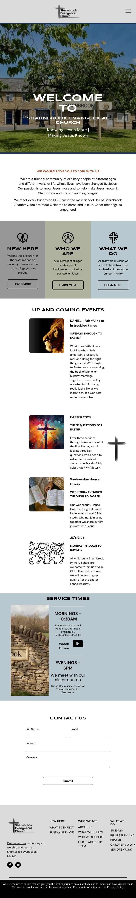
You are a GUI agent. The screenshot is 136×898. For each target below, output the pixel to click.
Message (31, 757)
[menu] (128, 11)
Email (74, 729)
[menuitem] (62, 827)
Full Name (32, 729)
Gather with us (16, 843)
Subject (31, 743)
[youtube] (18, 865)
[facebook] (10, 865)
